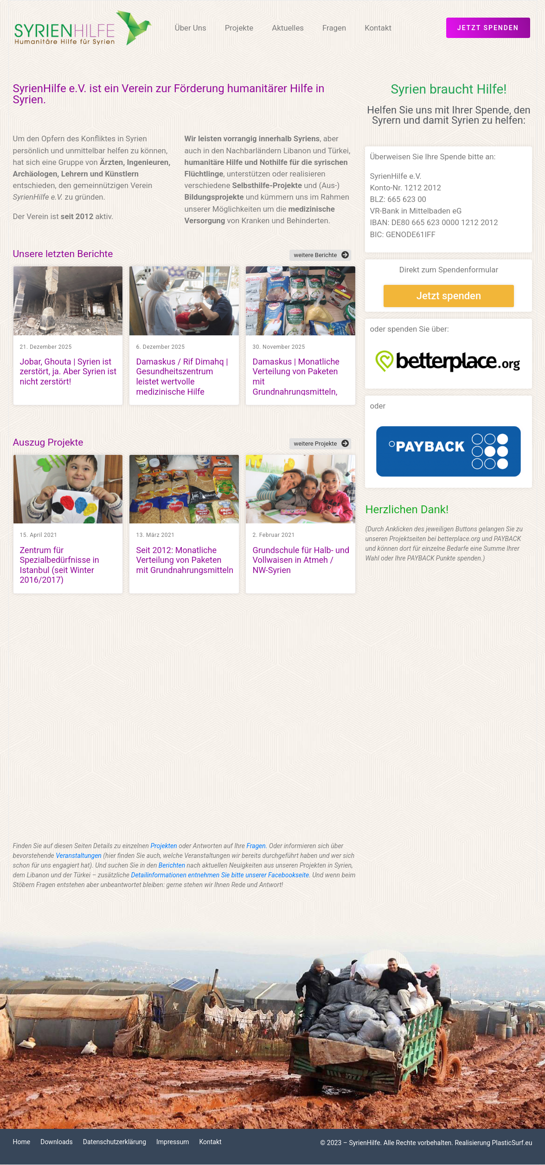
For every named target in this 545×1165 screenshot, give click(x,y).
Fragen (334, 27)
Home (22, 1142)
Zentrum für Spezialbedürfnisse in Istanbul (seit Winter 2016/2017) (59, 565)
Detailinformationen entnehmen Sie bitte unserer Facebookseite (220, 875)
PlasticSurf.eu (512, 1142)
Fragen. (256, 846)
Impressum (172, 1142)
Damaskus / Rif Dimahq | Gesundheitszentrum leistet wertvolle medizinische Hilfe (182, 377)
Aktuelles (288, 27)
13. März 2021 (155, 535)
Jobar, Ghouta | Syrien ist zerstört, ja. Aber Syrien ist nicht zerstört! (68, 371)
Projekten (164, 846)
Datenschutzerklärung (114, 1142)
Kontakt (378, 27)
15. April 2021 (39, 535)
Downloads (56, 1142)
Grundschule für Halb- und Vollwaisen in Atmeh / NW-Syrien (300, 560)
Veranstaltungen (79, 855)
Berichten (172, 865)
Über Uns (190, 27)
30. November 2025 (278, 347)
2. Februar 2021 (273, 535)
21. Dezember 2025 (46, 347)
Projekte (239, 27)
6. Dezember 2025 (160, 347)
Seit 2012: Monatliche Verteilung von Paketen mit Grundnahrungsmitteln (184, 560)
